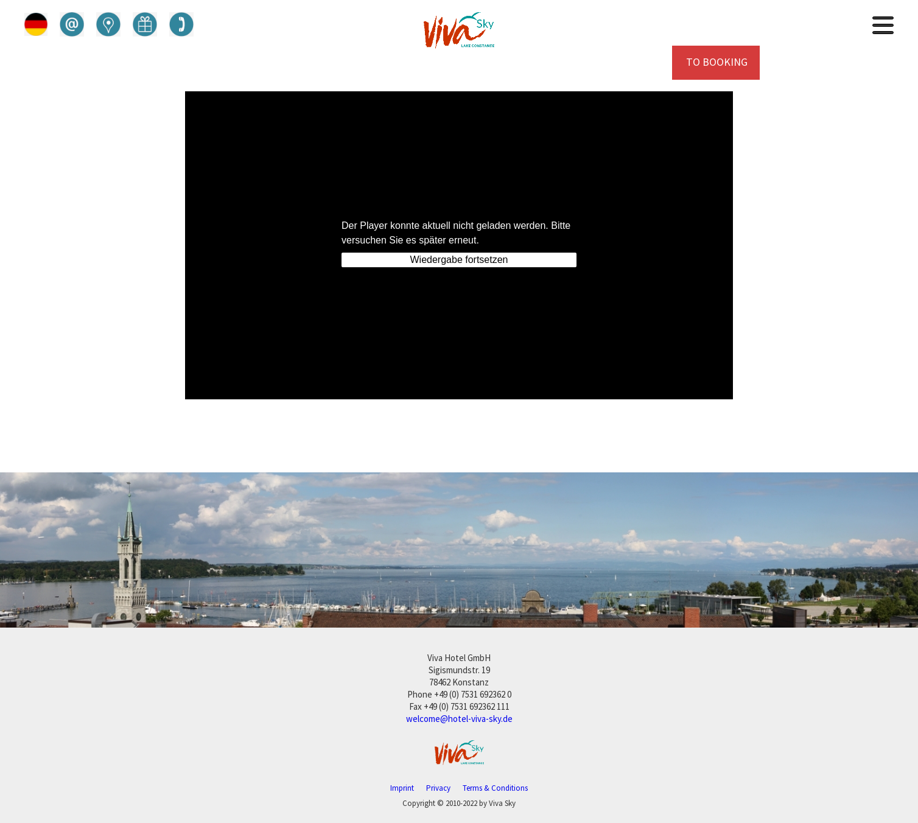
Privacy (438, 788)
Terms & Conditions (495, 788)
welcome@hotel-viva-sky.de (459, 718)
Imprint (402, 788)
